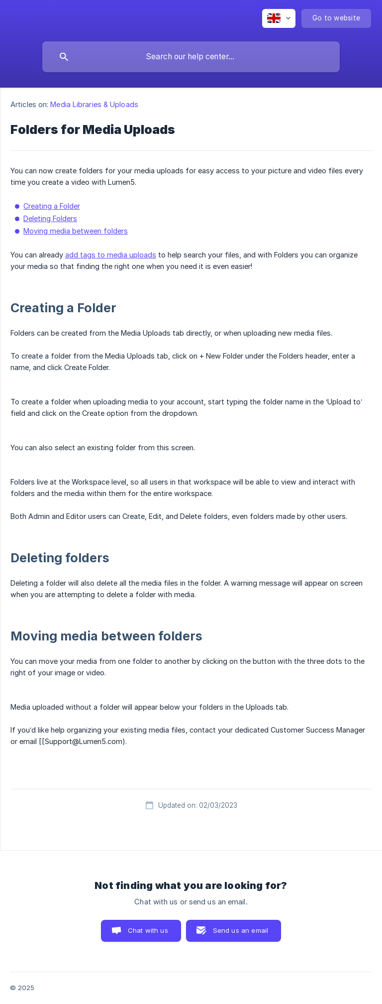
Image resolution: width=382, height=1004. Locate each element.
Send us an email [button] (240, 930)
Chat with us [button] (148, 930)
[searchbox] (191, 56)
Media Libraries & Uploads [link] (94, 104)
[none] (278, 18)
